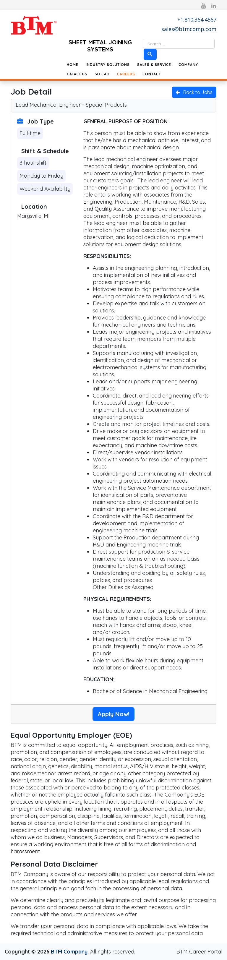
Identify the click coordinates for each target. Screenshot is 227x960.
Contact (151, 74)
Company (188, 64)
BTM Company (69, 951)
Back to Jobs (194, 92)
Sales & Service (154, 64)
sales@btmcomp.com (188, 29)
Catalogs (77, 74)
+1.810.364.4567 (196, 19)
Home (72, 64)
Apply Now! (113, 714)
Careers (126, 74)
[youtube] (203, 5)
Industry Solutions (108, 64)
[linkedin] (213, 5)
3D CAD (102, 74)
